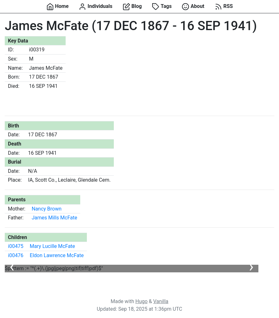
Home (57, 6)
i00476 (15, 255)
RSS (224, 6)
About (193, 6)
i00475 (15, 246)
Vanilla (160, 301)
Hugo (141, 301)
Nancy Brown (47, 209)
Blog (132, 6)
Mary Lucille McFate (52, 246)
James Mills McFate (54, 218)
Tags (162, 6)
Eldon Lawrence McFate (57, 255)
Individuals (95, 6)
